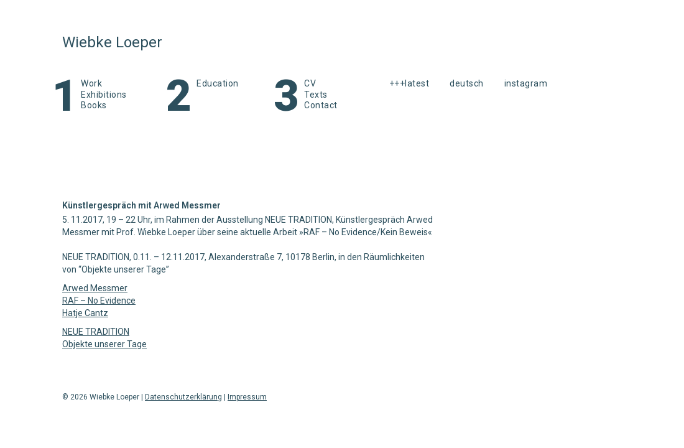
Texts (316, 95)
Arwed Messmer (94, 288)
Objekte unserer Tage (104, 344)
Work (91, 83)
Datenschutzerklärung (183, 397)
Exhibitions (104, 95)
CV (310, 83)
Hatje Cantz (85, 313)
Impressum (247, 397)
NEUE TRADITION (95, 332)
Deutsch (467, 83)
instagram (526, 83)
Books (94, 105)
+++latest (409, 83)
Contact (321, 105)
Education (217, 83)
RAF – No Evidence (99, 301)
